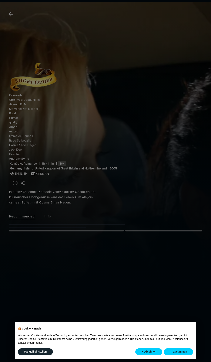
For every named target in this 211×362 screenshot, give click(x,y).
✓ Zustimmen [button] (178, 351)
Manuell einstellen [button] (35, 351)
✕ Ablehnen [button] (148, 351)
